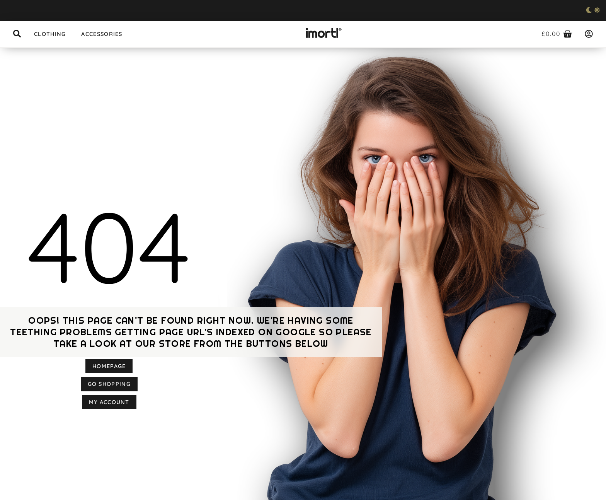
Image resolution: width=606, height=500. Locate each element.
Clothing (50, 34)
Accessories (101, 34)
